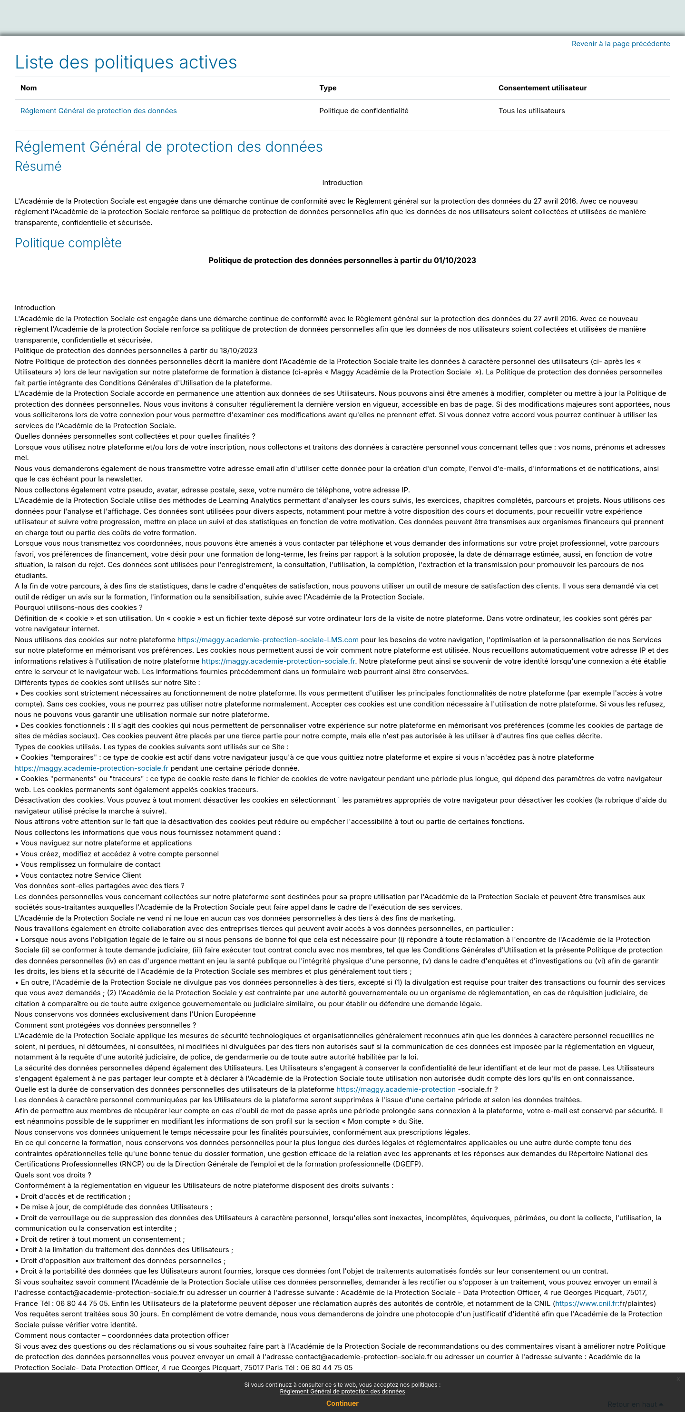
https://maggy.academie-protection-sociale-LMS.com (268, 639)
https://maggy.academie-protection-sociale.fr (278, 661)
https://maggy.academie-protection (396, 1089)
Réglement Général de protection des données (98, 110)
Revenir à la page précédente (621, 43)
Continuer (342, 1403)
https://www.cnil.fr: (587, 1303)
